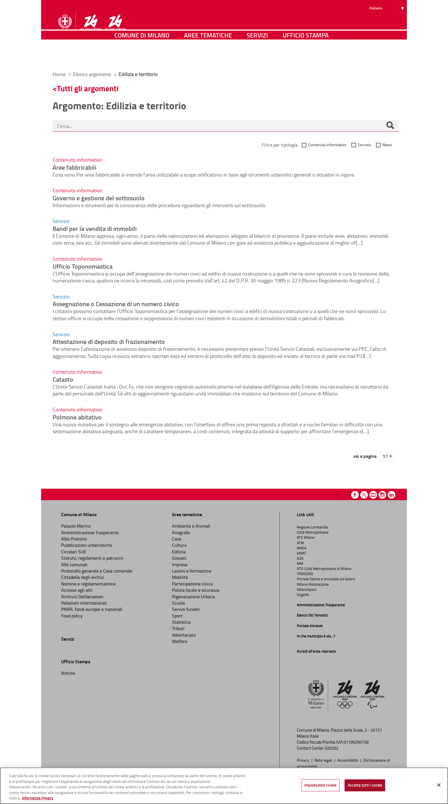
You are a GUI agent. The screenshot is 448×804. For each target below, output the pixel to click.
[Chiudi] (439, 785)
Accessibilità (348, 760)
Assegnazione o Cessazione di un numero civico (116, 303)
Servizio (364, 144)
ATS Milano (306, 537)
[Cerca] (390, 126)
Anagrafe (181, 532)
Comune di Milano (141, 58)
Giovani (179, 558)
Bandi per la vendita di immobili (95, 228)
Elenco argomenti (92, 74)
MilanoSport (307, 589)
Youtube (373, 495)
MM (300, 563)
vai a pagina (365, 456)
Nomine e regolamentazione (88, 584)
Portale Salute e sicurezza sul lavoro (326, 578)
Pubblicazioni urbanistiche (86, 545)
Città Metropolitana (313, 532)
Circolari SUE (73, 551)
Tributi (178, 628)
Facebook (355, 495)
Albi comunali (74, 564)
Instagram (382, 495)
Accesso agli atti (77, 590)
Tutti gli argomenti (88, 88)
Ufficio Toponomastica (83, 266)
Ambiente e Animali (191, 526)
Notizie (68, 673)
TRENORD (305, 573)
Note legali (324, 760)
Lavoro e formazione (191, 571)
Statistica (181, 622)
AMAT (301, 553)
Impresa (179, 564)
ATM (300, 542)
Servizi (257, 58)
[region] (224, 785)
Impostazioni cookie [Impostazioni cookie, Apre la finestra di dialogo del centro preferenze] (320, 785)
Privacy (303, 760)
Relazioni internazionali (84, 603)
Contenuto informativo (327, 144)
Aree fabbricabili (74, 167)
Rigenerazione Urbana (193, 596)
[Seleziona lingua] (387, 26)
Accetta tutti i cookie (365, 785)
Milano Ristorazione (313, 584)
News (387, 144)
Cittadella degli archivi (82, 577)
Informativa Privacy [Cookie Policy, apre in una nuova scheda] (37, 798)
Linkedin (391, 495)
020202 (331, 748)
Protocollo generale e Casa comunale (96, 571)
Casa (176, 539)
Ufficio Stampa (306, 58)
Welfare (179, 641)
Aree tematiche (208, 58)
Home (59, 74)
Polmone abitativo (77, 416)
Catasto (63, 379)
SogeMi (303, 594)
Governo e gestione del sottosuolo (99, 197)
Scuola (178, 603)
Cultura (179, 545)
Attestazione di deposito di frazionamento (109, 341)
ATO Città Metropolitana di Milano (324, 568)
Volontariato (184, 635)
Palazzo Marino (76, 526)
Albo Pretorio (74, 539)
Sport (177, 616)
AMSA (302, 547)
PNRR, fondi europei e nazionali (91, 609)
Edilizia (179, 551)
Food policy (72, 616)
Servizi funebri (186, 609)
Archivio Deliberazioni (82, 596)
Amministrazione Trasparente (90, 532)
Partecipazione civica (192, 584)
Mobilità (180, 577)
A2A (300, 558)
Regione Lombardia (312, 527)
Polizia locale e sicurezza (195, 590)
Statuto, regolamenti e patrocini (92, 558)
